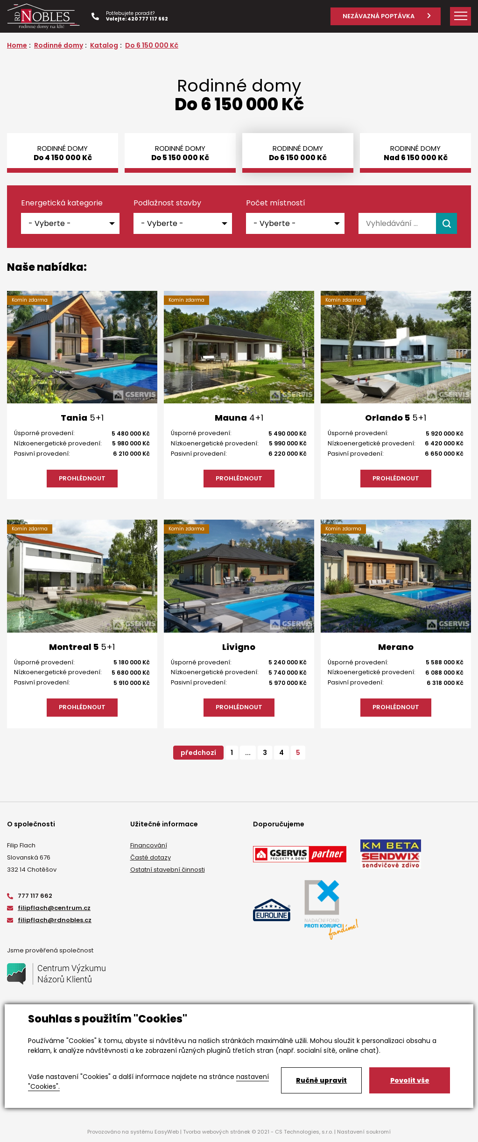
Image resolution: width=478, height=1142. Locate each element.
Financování (148, 845)
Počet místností (275, 203)
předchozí (198, 752)
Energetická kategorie (62, 203)
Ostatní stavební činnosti (167, 869)
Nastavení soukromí (364, 1131)
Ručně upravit (321, 1080)
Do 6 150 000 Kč (151, 45)
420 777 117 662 (147, 18)
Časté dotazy (150, 857)
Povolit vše (409, 1080)
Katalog (104, 45)
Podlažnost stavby (167, 203)
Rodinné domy (58, 45)
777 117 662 (29, 895)
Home (17, 45)
